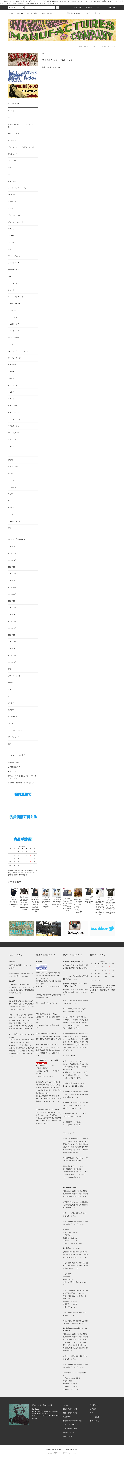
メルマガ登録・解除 (70, 1428)
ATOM (69, 1436)
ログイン (98, 7)
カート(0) (110, 7)
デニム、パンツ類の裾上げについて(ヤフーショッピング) (22, 777)
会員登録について (14, 767)
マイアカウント (95, 1405)
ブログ (86, 13)
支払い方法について (70, 1409)
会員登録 (87, 7)
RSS (64, 1436)
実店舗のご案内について (16, 762)
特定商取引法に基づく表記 (72, 1421)
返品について (67, 1417)
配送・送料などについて (74, 13)
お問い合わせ (96, 13)
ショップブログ (68, 1432)
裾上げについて (13, 771)
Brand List (18, 13)
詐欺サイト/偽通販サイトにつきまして (21, 783)
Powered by (62, 1453)
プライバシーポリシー (70, 1425)
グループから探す (30, 13)
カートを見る (94, 1417)
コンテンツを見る (45, 13)
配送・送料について (70, 1413)
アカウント (76, 7)
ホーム (11, 13)
